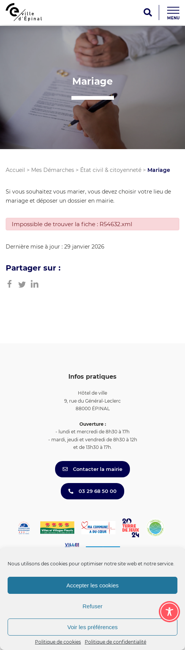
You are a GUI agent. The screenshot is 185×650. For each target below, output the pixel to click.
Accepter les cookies (92, 585)
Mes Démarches (52, 170)
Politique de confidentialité (115, 642)
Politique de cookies (58, 642)
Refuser (92, 606)
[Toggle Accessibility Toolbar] (169, 612)
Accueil (15, 170)
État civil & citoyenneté (110, 170)
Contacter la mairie (92, 469)
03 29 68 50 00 (92, 491)
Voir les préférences (92, 627)
